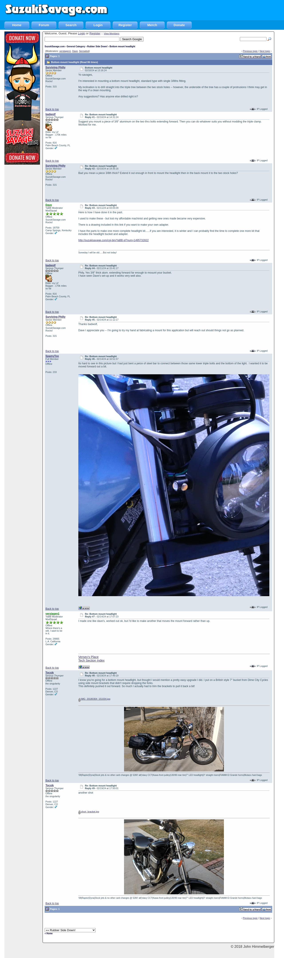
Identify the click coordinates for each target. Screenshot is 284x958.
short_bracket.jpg (88, 811)
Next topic (265, 51)
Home (17, 25)
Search (71, 25)
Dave (75, 51)
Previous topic (250, 51)
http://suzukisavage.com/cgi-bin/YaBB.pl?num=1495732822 (113, 240)
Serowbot (84, 51)
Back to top (52, 109)
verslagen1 (65, 51)
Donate (179, 25)
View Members (111, 33)
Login (98, 25)
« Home (49, 933)
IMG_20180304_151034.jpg (94, 699)
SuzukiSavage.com (55, 46)
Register (125, 25)
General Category (76, 46)
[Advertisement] (203, 10)
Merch (152, 25)
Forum (44, 25)
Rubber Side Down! (97, 46)
